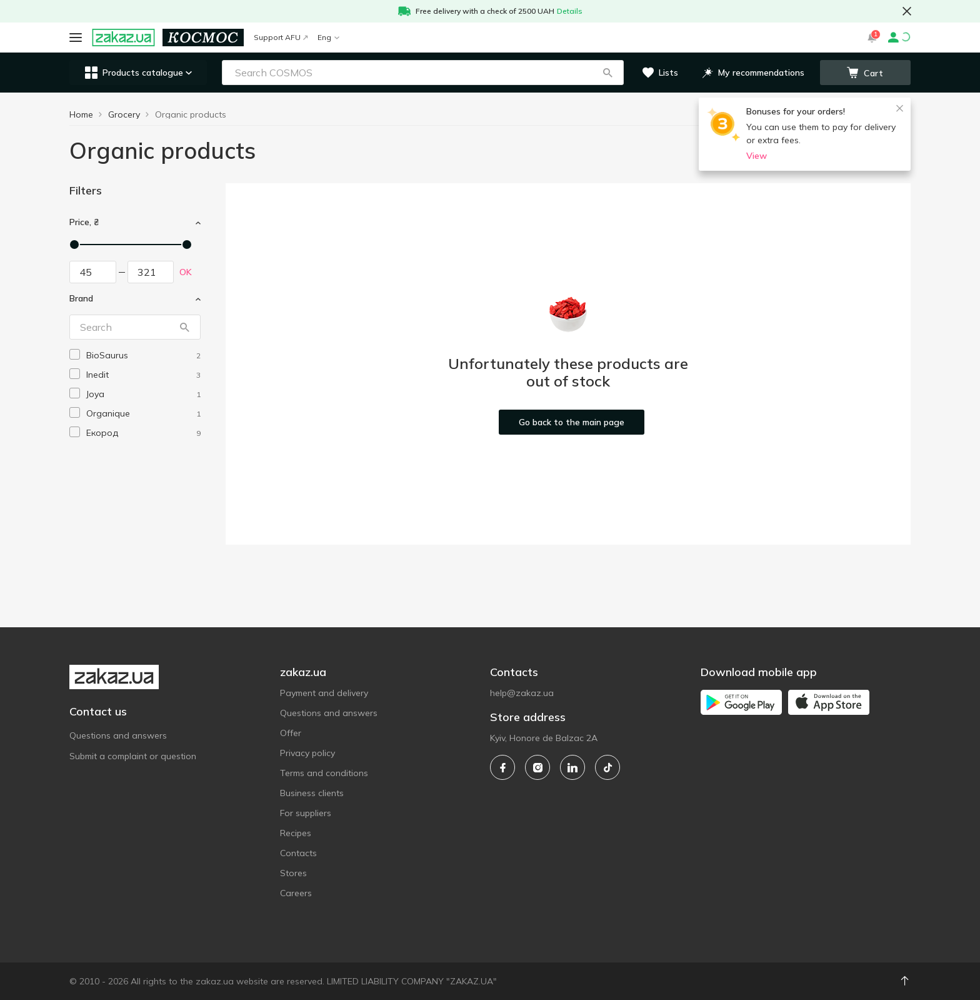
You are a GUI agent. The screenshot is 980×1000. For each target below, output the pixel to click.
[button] (607, 72)
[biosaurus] (143, 355)
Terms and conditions (324, 773)
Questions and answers (118, 735)
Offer (290, 733)
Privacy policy (307, 753)
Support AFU (281, 37)
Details (569, 11)
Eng (328, 37)
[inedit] (143, 374)
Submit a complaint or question (132, 756)
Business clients (312, 793)
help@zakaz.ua (522, 693)
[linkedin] (572, 767)
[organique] (143, 413)
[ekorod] (143, 433)
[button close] (907, 11)
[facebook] (502, 767)
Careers (296, 893)
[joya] (143, 394)
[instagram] (537, 767)
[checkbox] (74, 354)
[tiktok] (607, 767)
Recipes (295, 833)
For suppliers (305, 813)
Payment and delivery (324, 693)
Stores (293, 873)
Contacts (298, 853)
